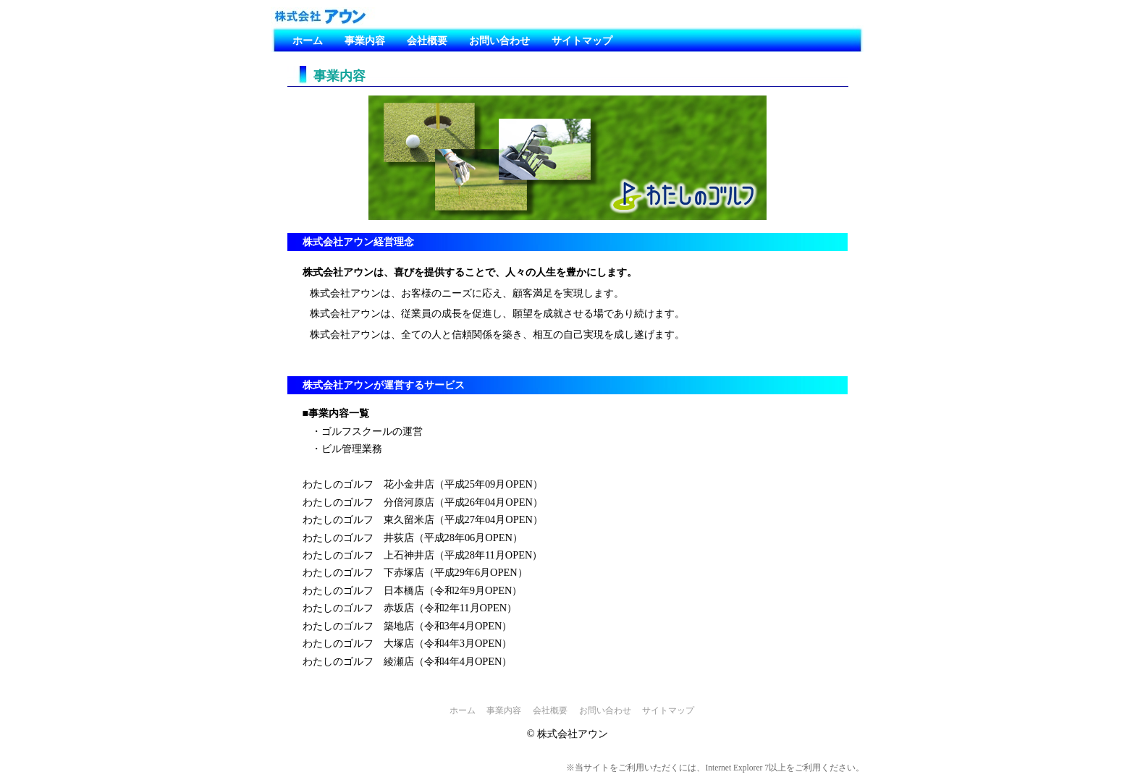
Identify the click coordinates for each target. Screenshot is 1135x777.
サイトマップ (582, 40)
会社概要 (427, 40)
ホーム (307, 40)
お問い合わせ (499, 40)
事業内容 (365, 40)
